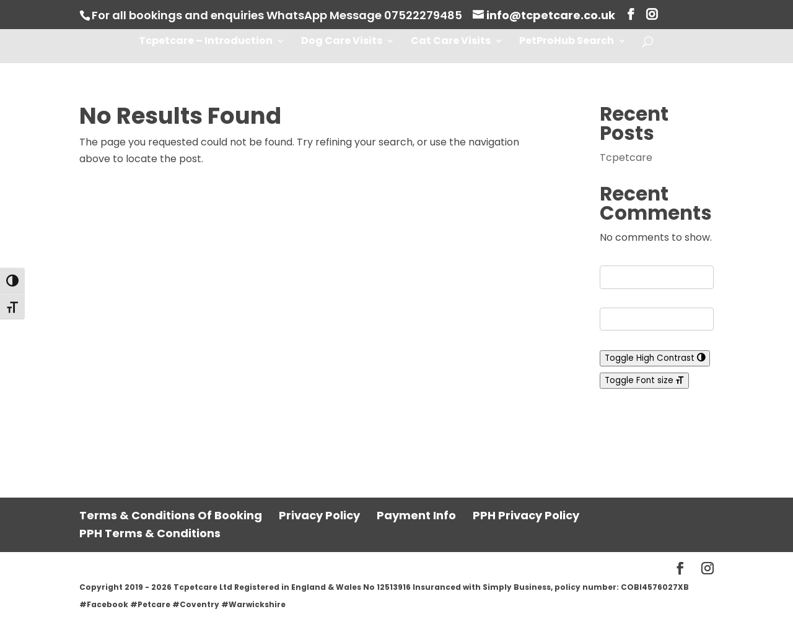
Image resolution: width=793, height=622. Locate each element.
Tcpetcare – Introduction (206, 42)
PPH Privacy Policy (526, 515)
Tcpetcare (626, 157)
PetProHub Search (566, 42)
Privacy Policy (319, 515)
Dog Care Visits (341, 42)
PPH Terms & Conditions (150, 533)
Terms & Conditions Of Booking (170, 515)
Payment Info (416, 515)
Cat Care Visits (451, 42)
